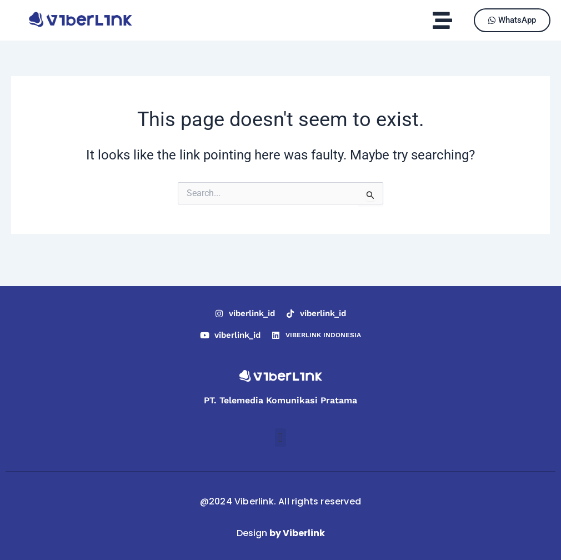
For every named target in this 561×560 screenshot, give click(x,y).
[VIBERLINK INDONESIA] (276, 335)
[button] (442, 20)
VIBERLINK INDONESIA (323, 335)
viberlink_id (252, 313)
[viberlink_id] (219, 313)
